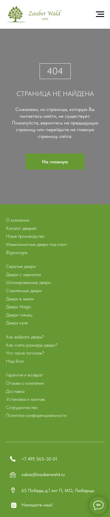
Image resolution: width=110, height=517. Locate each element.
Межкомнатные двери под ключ (36, 244)
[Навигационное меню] (100, 14)
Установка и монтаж (25, 399)
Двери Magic (18, 306)
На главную (55, 162)
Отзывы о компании (25, 383)
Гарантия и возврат (24, 375)
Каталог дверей (21, 228)
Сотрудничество (22, 407)
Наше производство (25, 236)
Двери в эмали (20, 299)
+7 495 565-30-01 (39, 459)
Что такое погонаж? (25, 353)
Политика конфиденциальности (36, 415)
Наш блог (15, 361)
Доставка (15, 391)
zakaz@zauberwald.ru (43, 474)
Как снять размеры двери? (31, 345)
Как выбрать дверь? (25, 337)
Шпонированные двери (28, 282)
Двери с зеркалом (23, 274)
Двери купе (17, 323)
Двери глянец (19, 315)
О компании (17, 220)
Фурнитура (16, 252)
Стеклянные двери (24, 290)
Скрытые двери (20, 266)
